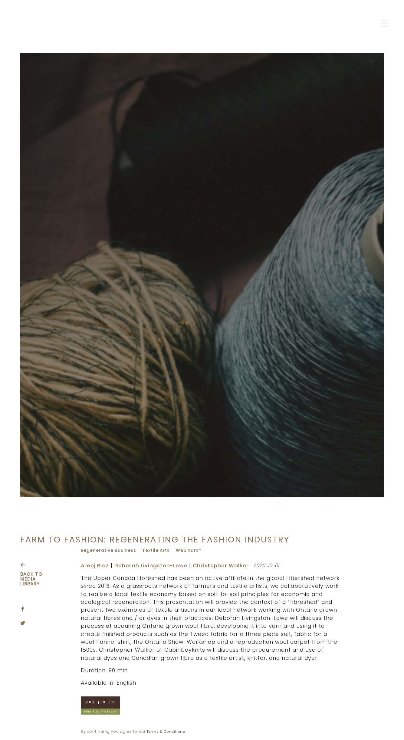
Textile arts (158, 550)
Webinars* (192, 550)
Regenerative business (109, 550)
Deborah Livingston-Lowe (154, 565)
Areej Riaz (95, 565)
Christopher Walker (226, 565)
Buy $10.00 (102, 702)
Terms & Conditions (167, 732)
